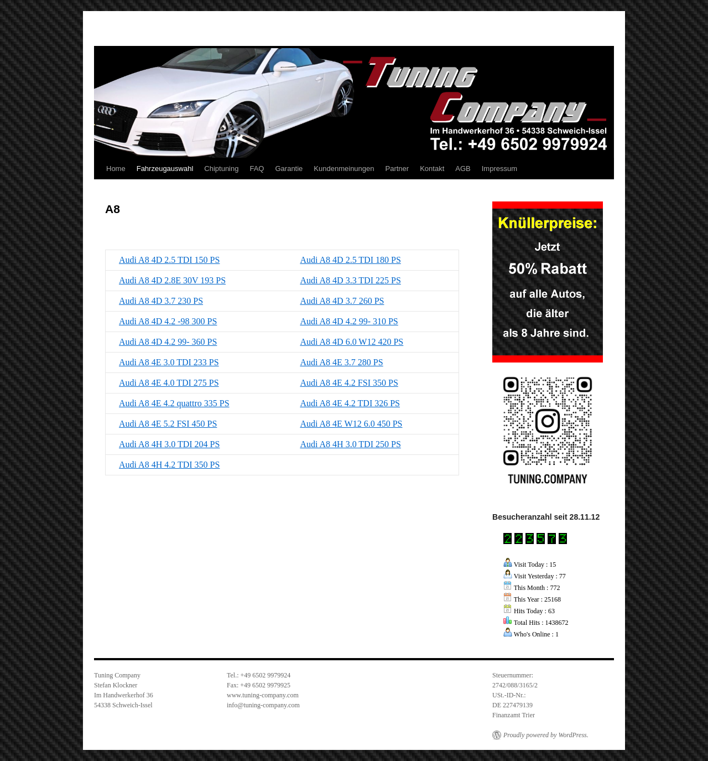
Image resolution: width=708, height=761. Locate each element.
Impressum (499, 168)
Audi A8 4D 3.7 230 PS (161, 301)
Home (116, 168)
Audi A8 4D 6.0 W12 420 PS (351, 341)
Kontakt (432, 168)
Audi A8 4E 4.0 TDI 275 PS (169, 382)
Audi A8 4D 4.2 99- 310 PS (349, 321)
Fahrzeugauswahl (165, 168)
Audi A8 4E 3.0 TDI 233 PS (169, 362)
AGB (462, 168)
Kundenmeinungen (344, 168)
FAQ (256, 168)
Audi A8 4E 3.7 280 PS (341, 362)
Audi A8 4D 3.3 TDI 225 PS (350, 280)
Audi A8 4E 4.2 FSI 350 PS (349, 382)
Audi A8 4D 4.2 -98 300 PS (168, 321)
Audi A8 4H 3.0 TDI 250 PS (350, 444)
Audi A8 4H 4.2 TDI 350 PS (169, 464)
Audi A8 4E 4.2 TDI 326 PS (350, 403)
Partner (397, 168)
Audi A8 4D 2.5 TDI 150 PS (169, 260)
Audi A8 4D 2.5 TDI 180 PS (350, 260)
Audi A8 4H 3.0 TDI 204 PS (169, 444)
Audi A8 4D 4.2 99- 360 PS (168, 341)
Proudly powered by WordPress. (546, 735)
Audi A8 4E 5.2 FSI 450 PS (168, 423)
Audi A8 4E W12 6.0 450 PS (351, 423)
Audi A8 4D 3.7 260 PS (342, 301)
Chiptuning (221, 168)
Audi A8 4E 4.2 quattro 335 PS (174, 403)
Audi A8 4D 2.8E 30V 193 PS (172, 280)
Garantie (289, 168)
